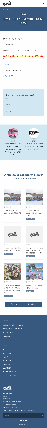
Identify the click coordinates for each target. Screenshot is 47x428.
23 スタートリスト (9, 76)
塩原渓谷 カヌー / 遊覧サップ (12, 329)
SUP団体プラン (8, 337)
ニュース (8, 106)
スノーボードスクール (10, 332)
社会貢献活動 (7, 368)
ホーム (5, 350)
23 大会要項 (6, 64)
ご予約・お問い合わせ (10, 375)
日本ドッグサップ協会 (10, 371)
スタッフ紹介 (7, 353)
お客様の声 (6, 364)
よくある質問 (7, 361)
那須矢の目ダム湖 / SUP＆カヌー (13, 325)
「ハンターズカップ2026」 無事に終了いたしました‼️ (34, 213)
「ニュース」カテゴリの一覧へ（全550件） (24, 304)
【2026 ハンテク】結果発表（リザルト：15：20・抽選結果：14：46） (34, 251)
